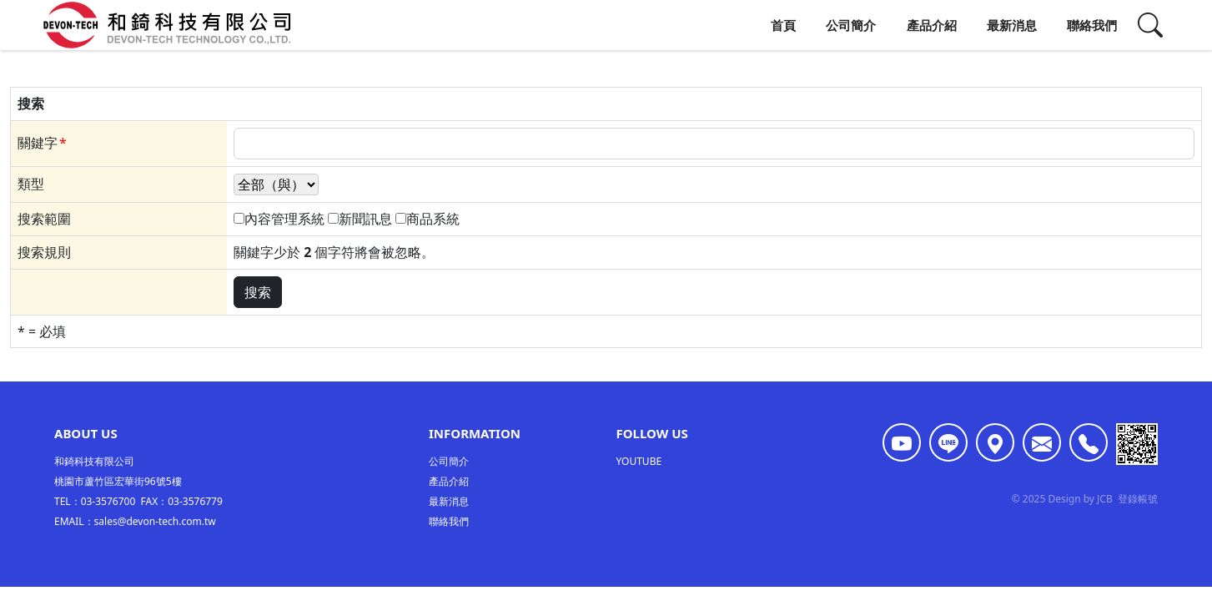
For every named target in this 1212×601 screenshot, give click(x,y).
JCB (1105, 500)
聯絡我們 (1092, 25)
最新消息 (1012, 25)
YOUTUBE (639, 463)
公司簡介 (851, 25)
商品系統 (433, 219)
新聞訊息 (365, 219)
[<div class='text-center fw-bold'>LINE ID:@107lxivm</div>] (948, 444)
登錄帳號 (1138, 500)
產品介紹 (932, 25)
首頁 (783, 25)
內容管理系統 (284, 219)
